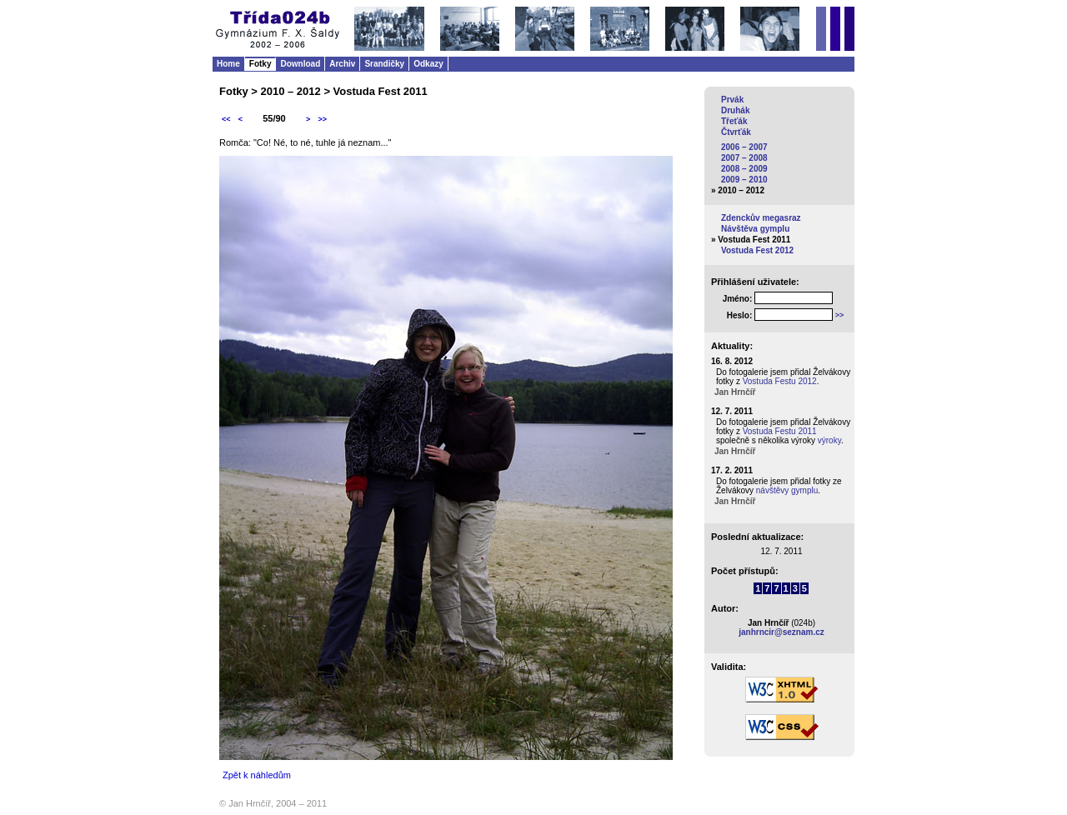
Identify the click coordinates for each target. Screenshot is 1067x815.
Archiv (342, 63)
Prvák (732, 99)
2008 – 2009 (744, 168)
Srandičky (384, 63)
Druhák (735, 110)
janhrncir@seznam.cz (781, 632)
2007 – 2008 (744, 157)
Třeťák (734, 121)
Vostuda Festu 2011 (780, 431)
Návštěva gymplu (755, 228)
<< (226, 119)
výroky (829, 440)
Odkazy (428, 63)
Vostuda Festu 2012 (780, 381)
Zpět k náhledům (257, 775)
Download (300, 63)
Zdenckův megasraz (761, 217)
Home (228, 63)
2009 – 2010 (744, 179)
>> (322, 119)
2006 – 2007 (744, 147)
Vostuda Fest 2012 (757, 250)
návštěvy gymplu (787, 490)
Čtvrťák (736, 132)
